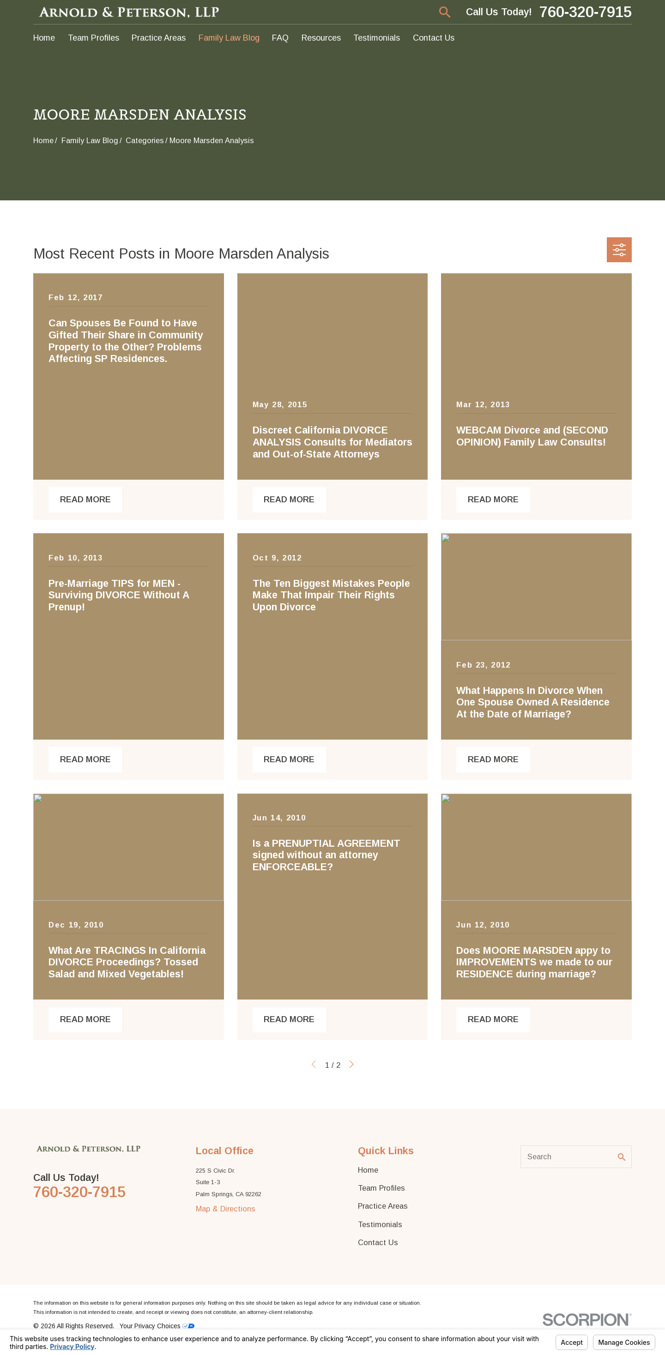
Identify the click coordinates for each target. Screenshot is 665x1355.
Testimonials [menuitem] (376, 37)
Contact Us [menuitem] (433, 37)
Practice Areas (383, 1206)
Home (368, 1170)
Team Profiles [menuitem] (93, 37)
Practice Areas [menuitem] (159, 37)
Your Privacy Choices (157, 1326)
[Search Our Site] (621, 1157)
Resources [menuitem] (321, 37)
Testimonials (380, 1224)
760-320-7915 (585, 12)
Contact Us (378, 1242)
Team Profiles (381, 1188)
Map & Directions (225, 1208)
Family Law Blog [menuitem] (229, 37)
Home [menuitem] (44, 37)
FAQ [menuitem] (280, 37)
